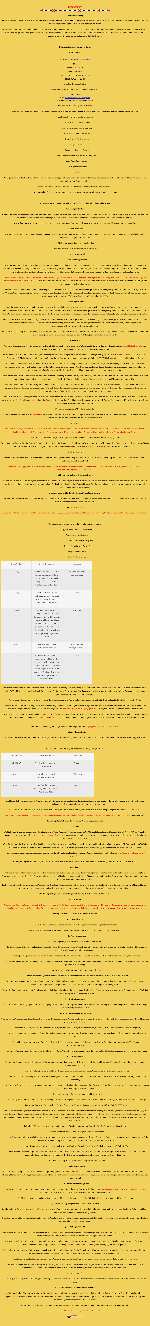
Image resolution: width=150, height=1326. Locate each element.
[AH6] (57, 835)
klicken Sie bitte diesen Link (49, 718)
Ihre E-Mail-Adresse (131, 346)
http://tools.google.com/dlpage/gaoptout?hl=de (80, 709)
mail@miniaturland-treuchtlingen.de (77, 59)
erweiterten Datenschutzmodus (43, 835)
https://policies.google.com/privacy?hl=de (102, 726)
